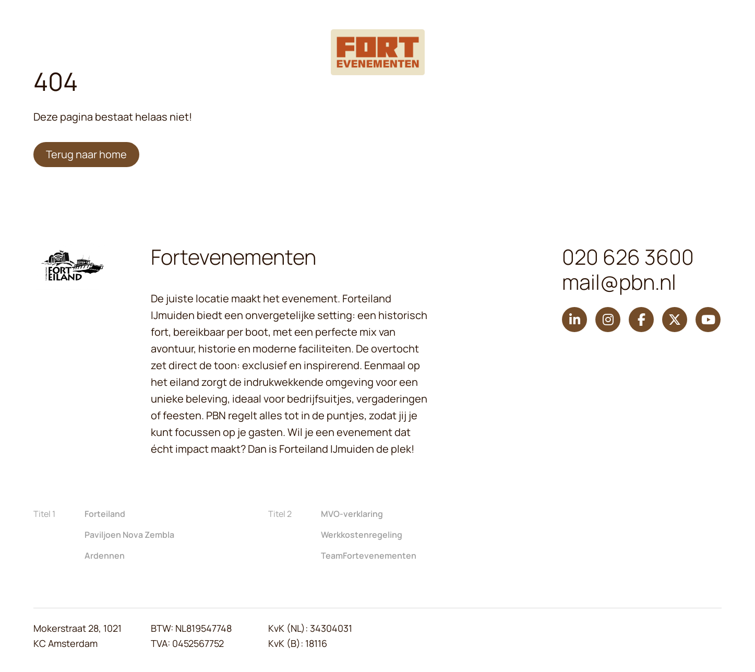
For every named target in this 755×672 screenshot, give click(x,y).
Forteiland (105, 514)
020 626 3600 (628, 256)
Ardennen (105, 555)
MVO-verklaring (352, 514)
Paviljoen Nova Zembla (129, 534)
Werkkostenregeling (361, 534)
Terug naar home (86, 154)
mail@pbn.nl (619, 281)
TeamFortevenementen (368, 555)
